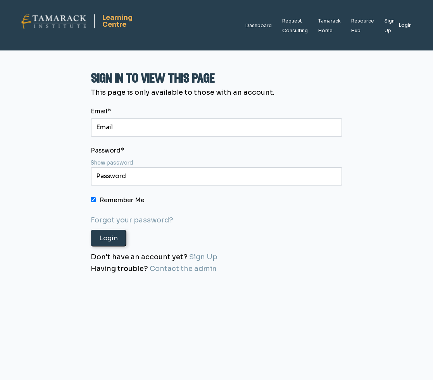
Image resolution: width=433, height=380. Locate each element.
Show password (112, 163)
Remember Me (122, 200)
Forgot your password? (132, 220)
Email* (101, 111)
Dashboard (258, 25)
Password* (107, 150)
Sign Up (203, 257)
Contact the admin (183, 268)
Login (405, 25)
